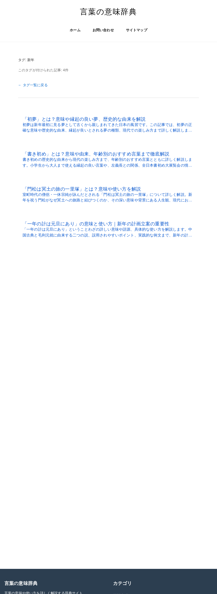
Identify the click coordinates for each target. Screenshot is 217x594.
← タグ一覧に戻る (33, 85)
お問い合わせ (103, 30)
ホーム (75, 30)
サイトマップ (136, 30)
